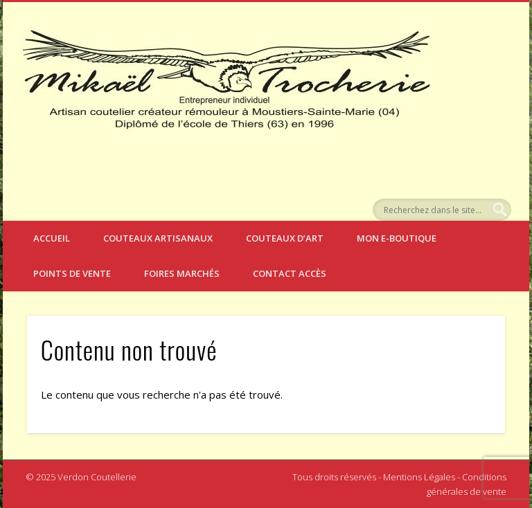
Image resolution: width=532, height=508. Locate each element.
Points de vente (72, 273)
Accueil (51, 238)
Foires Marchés (182, 273)
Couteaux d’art (284, 238)
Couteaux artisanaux (158, 238)
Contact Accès (289, 273)
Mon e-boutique (396, 238)
